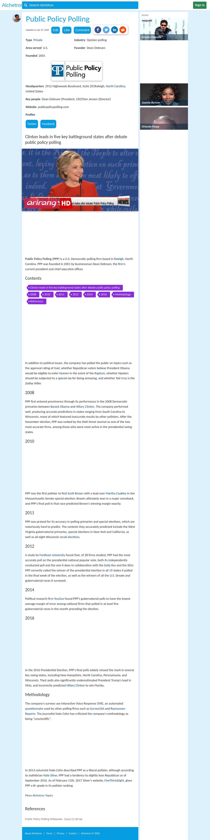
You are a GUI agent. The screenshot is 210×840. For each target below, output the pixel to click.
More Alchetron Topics (39, 795)
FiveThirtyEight (114, 780)
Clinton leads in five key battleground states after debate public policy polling (75, 287)
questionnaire (34, 708)
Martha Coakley (116, 493)
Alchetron (12, 5)
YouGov (59, 599)
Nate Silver (50, 775)
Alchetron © (90, 833)
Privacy (60, 833)
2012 (76, 294)
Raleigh (119, 259)
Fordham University (52, 555)
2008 (33, 294)
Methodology (123, 294)
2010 (47, 294)
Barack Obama (60, 406)
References (36, 301)
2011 (62, 294)
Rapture (100, 373)
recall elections (69, 537)
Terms (49, 833)
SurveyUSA (97, 708)
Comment (82, 30)
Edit (55, 30)
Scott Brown (75, 493)
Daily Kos (110, 565)
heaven (64, 373)
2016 (104, 294)
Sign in (200, 5)
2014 (90, 294)
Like (67, 30)
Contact (73, 833)
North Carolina (115, 86)
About (33, 833)
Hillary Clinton (85, 406)
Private (37, 40)
